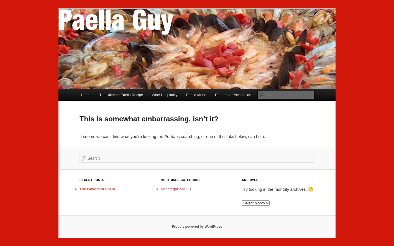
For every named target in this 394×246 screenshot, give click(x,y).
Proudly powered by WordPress (197, 227)
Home (86, 95)
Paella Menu (196, 95)
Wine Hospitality (164, 95)
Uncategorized (173, 189)
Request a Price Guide (233, 95)
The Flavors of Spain (97, 189)
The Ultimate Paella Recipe (121, 95)
